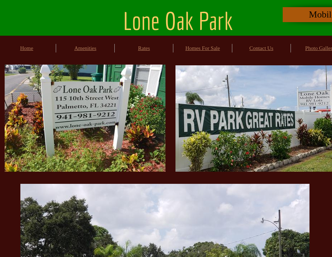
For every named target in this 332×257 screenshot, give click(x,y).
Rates (144, 48)
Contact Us (261, 48)
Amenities (85, 48)
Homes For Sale (202, 48)
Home (26, 48)
